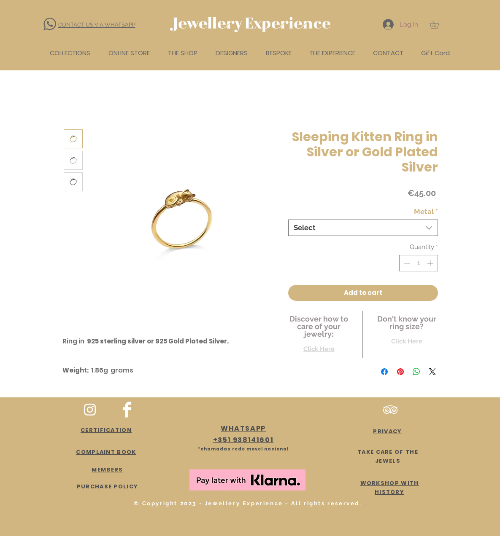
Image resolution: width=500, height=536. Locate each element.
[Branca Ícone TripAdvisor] (390, 410)
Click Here (319, 349)
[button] (438, 24)
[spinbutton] (418, 263)
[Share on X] (432, 372)
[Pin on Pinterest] (400, 372)
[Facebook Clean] (127, 410)
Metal (426, 211)
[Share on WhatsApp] (416, 372)
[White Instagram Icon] (90, 410)
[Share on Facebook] (384, 372)
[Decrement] (406, 263)
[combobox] (363, 228)
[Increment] (431, 263)
